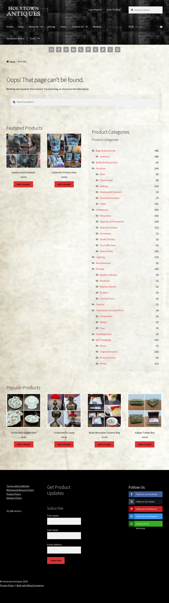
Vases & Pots (106, 251)
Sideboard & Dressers (111, 191)
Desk (102, 174)
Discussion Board (15, 38)
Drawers (104, 292)
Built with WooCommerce (30, 585)
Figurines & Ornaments (112, 221)
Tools (33, 38)
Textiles (100, 304)
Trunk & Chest (107, 298)
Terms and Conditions (17, 486)
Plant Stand (106, 180)
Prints (103, 363)
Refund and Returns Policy (20, 490)
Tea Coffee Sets (108, 245)
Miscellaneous (103, 263)
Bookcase (105, 280)
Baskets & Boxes (108, 274)
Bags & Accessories (106, 150)
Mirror (103, 345)
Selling (51, 26)
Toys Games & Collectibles (110, 310)
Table (103, 203)
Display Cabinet (108, 286)
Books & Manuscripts (107, 162)
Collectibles (106, 316)
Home (9, 26)
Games (103, 322)
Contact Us (78, 26)
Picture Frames (108, 357)
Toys (102, 328)
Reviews (97, 26)
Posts (63, 26)
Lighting (100, 257)
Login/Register (95, 9)
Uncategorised (103, 334)
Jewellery (105, 156)
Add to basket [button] (23, 184)
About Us (33, 26)
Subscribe (56, 560)
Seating (104, 186)
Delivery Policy (14, 498)
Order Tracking (113, 9)
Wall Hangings (103, 339)
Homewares (102, 209)
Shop (21, 26)
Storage (100, 268)
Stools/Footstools (109, 197)
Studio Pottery (107, 239)
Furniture (101, 168)
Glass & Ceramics (109, 227)
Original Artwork (108, 351)
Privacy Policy (13, 494)
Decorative (105, 215)
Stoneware (105, 233)
